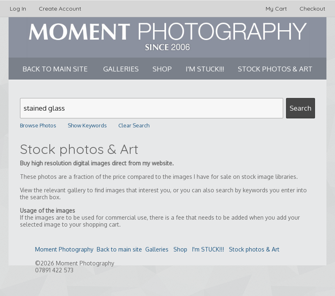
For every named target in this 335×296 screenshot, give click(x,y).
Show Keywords (87, 125)
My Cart (277, 8)
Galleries (121, 69)
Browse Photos (38, 125)
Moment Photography (64, 249)
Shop (162, 69)
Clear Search (133, 125)
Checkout (312, 8)
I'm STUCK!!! (205, 69)
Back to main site (55, 69)
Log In (18, 8)
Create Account (60, 8)
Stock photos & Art (275, 69)
